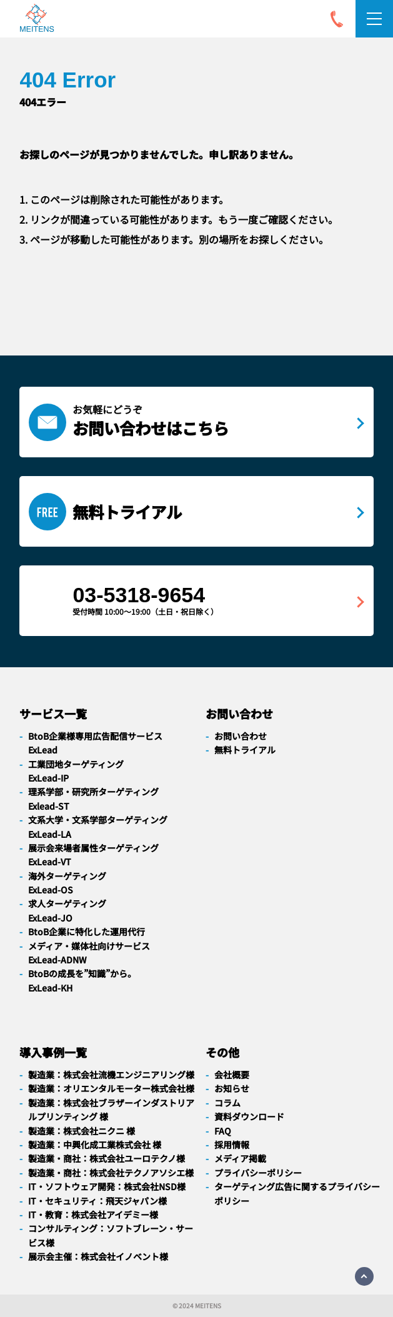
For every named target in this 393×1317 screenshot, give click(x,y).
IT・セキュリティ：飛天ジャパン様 (97, 1201)
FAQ (222, 1131)
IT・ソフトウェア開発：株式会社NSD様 (107, 1186)
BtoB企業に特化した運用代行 (86, 931)
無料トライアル (245, 749)
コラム (227, 1102)
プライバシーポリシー (258, 1172)
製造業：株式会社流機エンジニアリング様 (111, 1074)
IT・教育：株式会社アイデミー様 (93, 1214)
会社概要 (231, 1074)
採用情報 (231, 1144)
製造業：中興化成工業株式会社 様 (94, 1144)
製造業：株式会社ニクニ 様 (81, 1131)
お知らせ (231, 1088)
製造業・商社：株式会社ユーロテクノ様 (106, 1158)
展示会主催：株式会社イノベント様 (98, 1256)
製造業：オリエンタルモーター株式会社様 (111, 1088)
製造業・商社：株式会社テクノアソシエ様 (111, 1172)
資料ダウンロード (249, 1116)
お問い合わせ (240, 736)
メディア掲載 (240, 1158)
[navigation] (36, 20)
